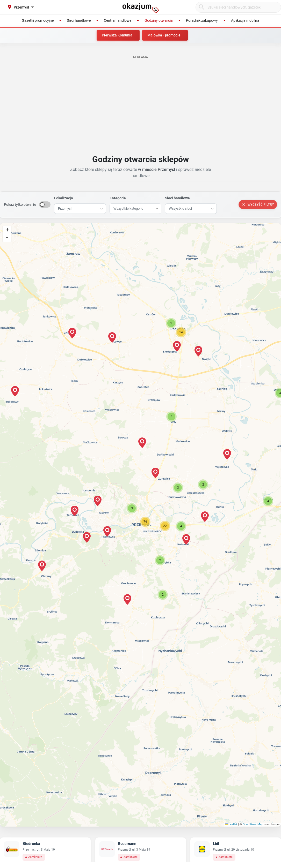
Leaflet (231, 824)
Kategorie (118, 198)
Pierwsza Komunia (117, 35)
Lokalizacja (63, 198)
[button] (132, 508)
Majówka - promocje (164, 35)
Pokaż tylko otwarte (20, 204)
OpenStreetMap (253, 824)
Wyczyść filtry (258, 204)
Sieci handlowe (177, 198)
